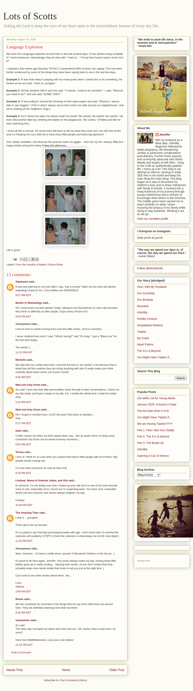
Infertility (142, 312)
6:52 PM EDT (23, 444)
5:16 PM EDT (23, 402)
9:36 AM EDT (23, 612)
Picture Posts (55, 264)
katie (18, 430)
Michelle (20, 359)
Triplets (141, 331)
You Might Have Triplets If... (154, 357)
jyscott (159, 237)
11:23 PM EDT (24, 644)
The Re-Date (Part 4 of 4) (153, 410)
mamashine (22, 620)
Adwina (19, 586)
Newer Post (14, 670)
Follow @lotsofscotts (150, 268)
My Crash (143, 338)
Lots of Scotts (30, 16)
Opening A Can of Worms (153, 455)
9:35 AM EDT (23, 377)
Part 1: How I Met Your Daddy (155, 430)
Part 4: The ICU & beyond (153, 436)
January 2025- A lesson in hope (156, 404)
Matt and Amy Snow (27, 384)
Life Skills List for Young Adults (156, 398)
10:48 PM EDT (24, 505)
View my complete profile (152, 218)
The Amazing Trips (27, 512)
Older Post (116, 670)
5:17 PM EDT (23, 423)
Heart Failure (145, 344)
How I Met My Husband (151, 286)
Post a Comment (21, 652)
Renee (19, 599)
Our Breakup (145, 299)
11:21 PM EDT (24, 352)
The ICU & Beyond (149, 350)
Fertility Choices (147, 318)
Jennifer (164, 134)
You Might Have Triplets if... (154, 417)
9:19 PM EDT (23, 472)
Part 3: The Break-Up (150, 442)
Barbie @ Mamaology (28, 302)
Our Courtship (146, 293)
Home (66, 670)
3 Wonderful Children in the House (92, 553)
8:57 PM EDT (23, 295)
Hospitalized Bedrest (150, 325)
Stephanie (21, 281)
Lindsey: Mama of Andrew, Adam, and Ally (41, 480)
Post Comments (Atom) (73, 680)
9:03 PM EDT (23, 316)
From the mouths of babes (31, 264)
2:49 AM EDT (23, 591)
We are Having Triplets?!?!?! (154, 423)
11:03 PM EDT (24, 540)
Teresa (19, 452)
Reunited (142, 306)
